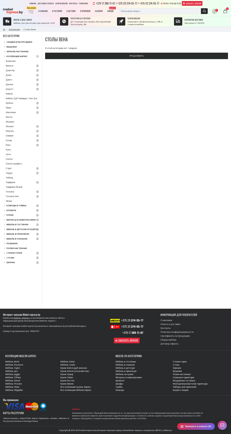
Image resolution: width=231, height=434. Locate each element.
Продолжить (136, 55)
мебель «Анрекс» (22, 318)
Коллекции (14, 29)
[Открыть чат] (222, 425)
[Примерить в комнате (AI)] (196, 426)
